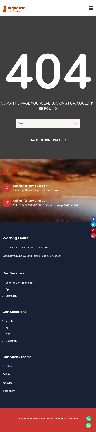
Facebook (8, 366)
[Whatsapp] (88, 425)
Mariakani (11, 340)
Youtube (7, 382)
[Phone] (88, 418)
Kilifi (7, 334)
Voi (7, 327)
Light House (46, 418)
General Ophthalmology (19, 282)
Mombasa (11, 321)
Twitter (7, 374)
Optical (9, 289)
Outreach (11, 295)
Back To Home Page (45, 140)
